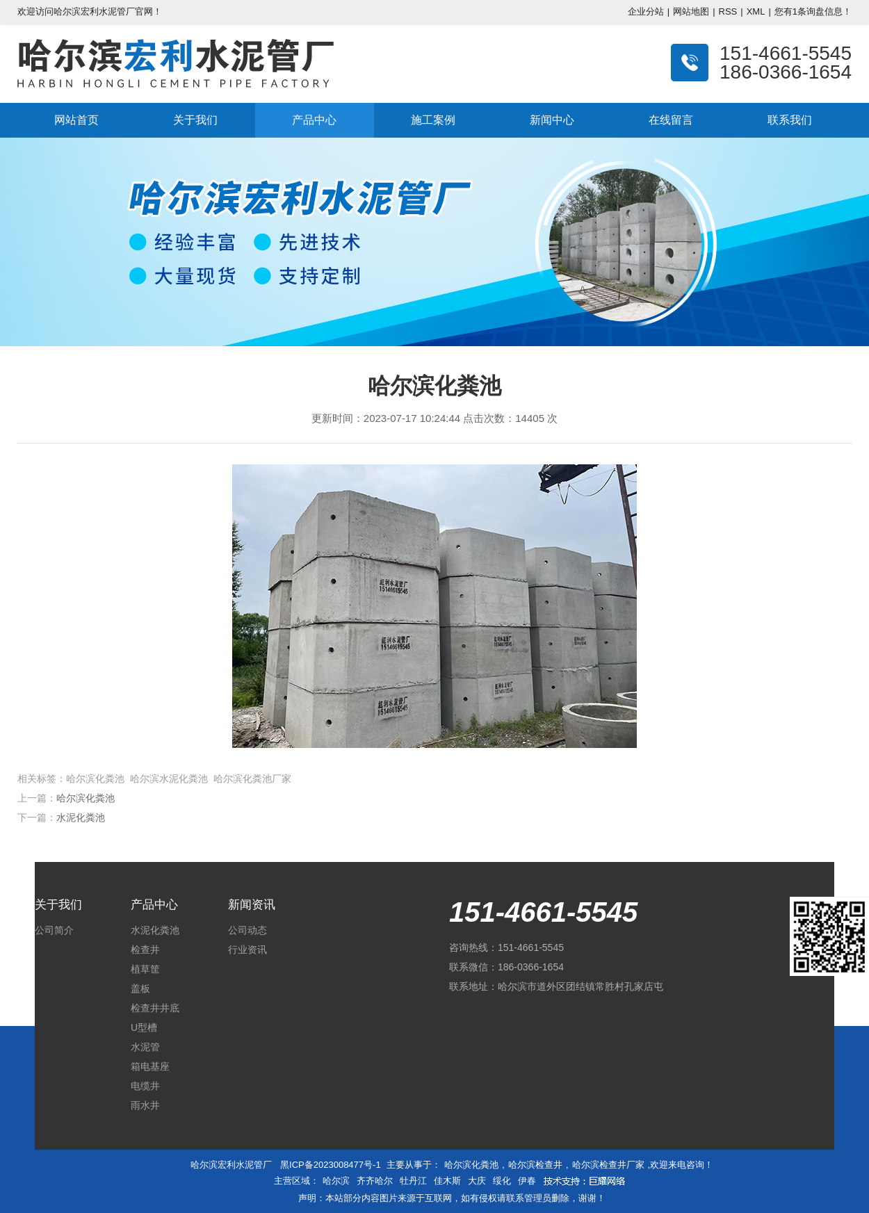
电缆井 (145, 1085)
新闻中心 (552, 120)
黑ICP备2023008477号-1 (330, 1164)
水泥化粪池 (80, 817)
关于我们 (195, 120)
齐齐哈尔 (375, 1180)
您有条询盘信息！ (813, 11)
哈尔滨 (336, 1180)
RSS (728, 11)
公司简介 (54, 930)
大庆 (477, 1180)
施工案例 (433, 120)
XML (756, 11)
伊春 (527, 1180)
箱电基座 (150, 1066)
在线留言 (671, 120)
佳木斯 (447, 1180)
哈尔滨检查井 (535, 1164)
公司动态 (247, 930)
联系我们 (790, 120)
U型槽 (144, 1027)
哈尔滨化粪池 (85, 798)
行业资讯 (247, 949)
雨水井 (145, 1105)
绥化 (502, 1180)
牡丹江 (413, 1180)
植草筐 (145, 969)
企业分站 (646, 11)
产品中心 (314, 120)
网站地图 (691, 11)
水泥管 (145, 1046)
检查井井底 (155, 1007)
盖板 (140, 988)
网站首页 (76, 120)
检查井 (145, 949)
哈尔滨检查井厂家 (608, 1164)
